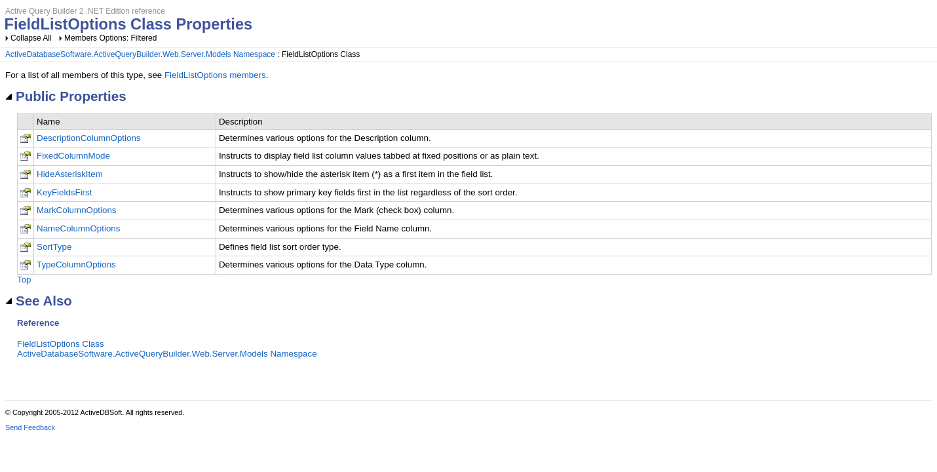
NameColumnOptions (78, 228)
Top (24, 280)
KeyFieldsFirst (64, 192)
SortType (54, 247)
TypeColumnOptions (76, 264)
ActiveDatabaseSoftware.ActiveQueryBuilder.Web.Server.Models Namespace (140, 54)
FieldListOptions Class (60, 344)
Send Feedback (30, 427)
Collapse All (31, 38)
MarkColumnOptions (76, 210)
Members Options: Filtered (110, 38)
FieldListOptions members (215, 75)
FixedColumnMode (73, 156)
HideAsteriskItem (70, 174)
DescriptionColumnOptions (89, 138)
